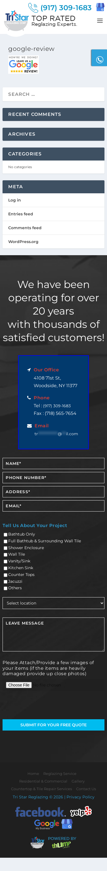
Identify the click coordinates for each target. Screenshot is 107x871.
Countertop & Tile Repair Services (41, 788)
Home (33, 773)
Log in (14, 200)
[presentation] (36, 705)
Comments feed (25, 227)
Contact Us (86, 788)
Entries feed (20, 213)
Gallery (78, 781)
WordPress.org (23, 241)
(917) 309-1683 (57, 405)
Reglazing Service (59, 773)
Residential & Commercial (43, 781)
